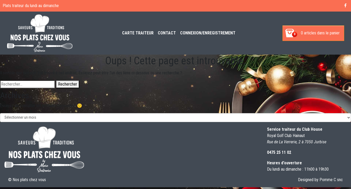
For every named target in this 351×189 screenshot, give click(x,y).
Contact (167, 32)
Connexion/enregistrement (207, 32)
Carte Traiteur (138, 32)
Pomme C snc (331, 179)
